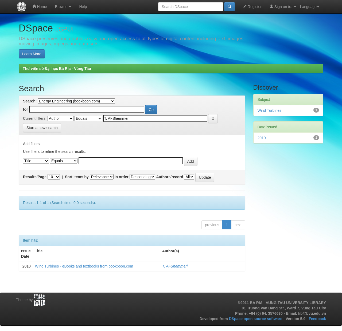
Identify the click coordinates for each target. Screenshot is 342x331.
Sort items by (77, 177)
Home (39, 6)
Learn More (31, 54)
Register (252, 6)
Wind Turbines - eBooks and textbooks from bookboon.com (84, 266)
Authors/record (169, 177)
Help (83, 7)
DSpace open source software (256, 319)
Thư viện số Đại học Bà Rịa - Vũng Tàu (57, 68)
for (25, 109)
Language (309, 7)
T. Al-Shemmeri (175, 266)
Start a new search (42, 128)
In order (122, 177)
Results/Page (34, 177)
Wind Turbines (269, 110)
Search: (30, 101)
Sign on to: (283, 6)
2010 (262, 138)
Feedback (317, 319)
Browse (63, 7)
